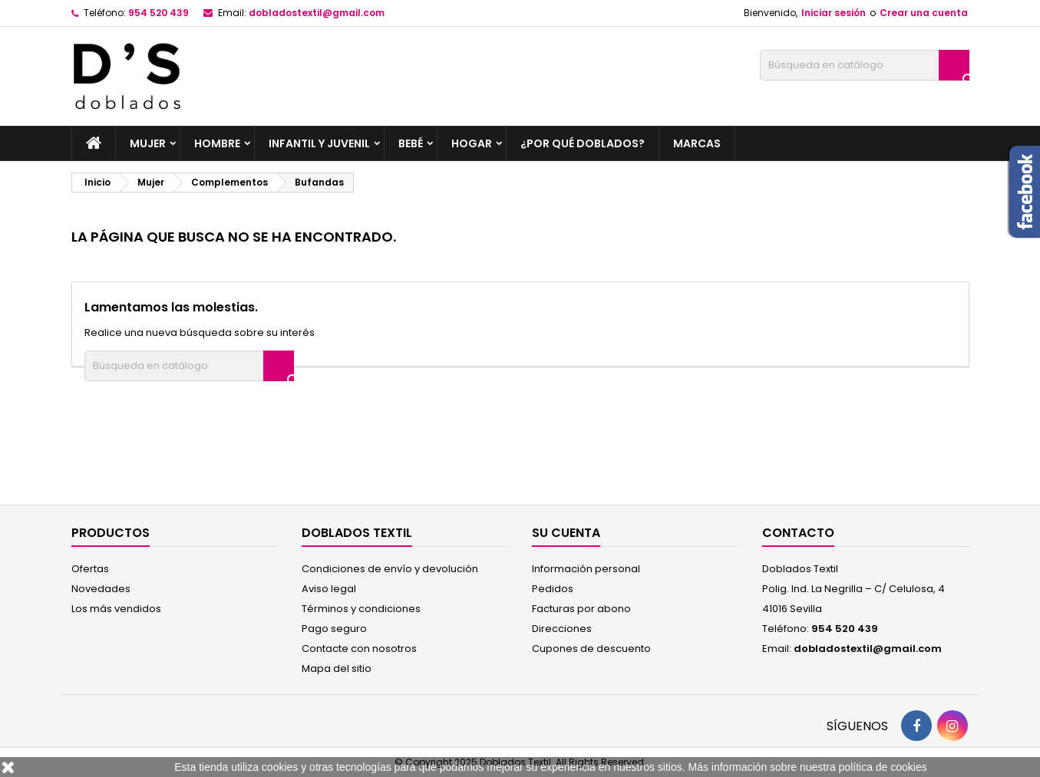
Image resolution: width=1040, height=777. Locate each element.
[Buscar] (864, 65)
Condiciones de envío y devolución (390, 568)
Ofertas (90, 568)
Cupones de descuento (591, 648)
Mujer (148, 143)
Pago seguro (334, 628)
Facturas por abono (581, 608)
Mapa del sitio (336, 668)
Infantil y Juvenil (319, 143)
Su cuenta (566, 533)
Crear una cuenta (924, 12)
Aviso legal (329, 588)
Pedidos (552, 588)
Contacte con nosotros (359, 648)
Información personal (586, 568)
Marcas (697, 143)
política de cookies (883, 767)
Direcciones (562, 628)
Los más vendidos (116, 608)
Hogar (471, 143)
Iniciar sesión (833, 12)
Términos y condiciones (361, 608)
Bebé (410, 143)
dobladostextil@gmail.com (317, 12)
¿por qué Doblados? (582, 143)
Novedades (100, 588)
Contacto (798, 533)
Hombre (217, 143)
